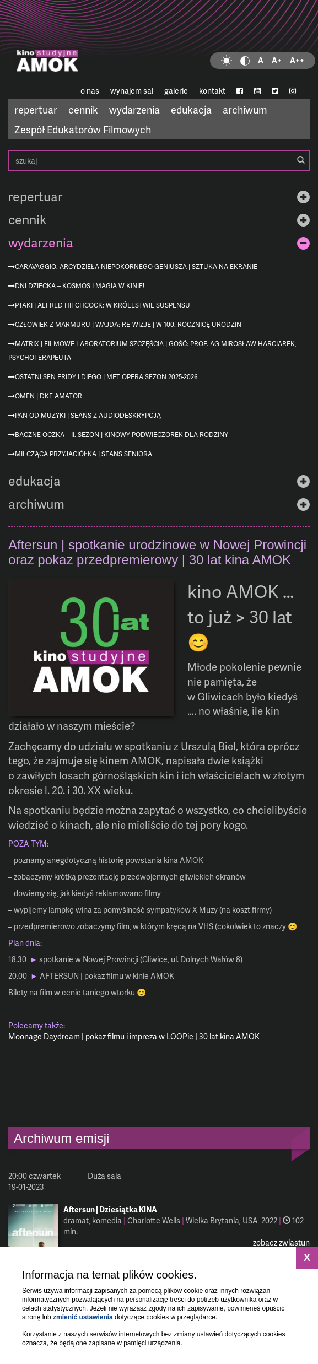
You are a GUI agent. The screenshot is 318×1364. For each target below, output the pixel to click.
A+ (277, 60)
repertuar (35, 109)
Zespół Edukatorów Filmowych (82, 129)
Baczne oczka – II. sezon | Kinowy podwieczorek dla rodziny (121, 434)
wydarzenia (134, 109)
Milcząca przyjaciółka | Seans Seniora (83, 454)
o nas (89, 90)
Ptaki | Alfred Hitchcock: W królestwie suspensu (102, 305)
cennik (83, 109)
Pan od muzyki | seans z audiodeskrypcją (88, 415)
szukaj (159, 160)
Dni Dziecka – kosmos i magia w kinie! (79, 285)
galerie (176, 90)
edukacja (191, 109)
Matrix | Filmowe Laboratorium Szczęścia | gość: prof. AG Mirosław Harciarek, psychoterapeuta (152, 350)
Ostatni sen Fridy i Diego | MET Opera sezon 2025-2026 (106, 376)
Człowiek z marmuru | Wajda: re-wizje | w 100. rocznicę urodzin (128, 324)
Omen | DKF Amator (48, 396)
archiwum (245, 109)
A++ (297, 60)
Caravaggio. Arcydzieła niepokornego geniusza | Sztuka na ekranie (136, 266)
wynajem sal (131, 90)
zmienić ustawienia (83, 1317)
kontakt (212, 90)
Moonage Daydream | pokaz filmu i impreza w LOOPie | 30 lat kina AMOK (134, 1036)
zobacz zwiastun (281, 1242)
